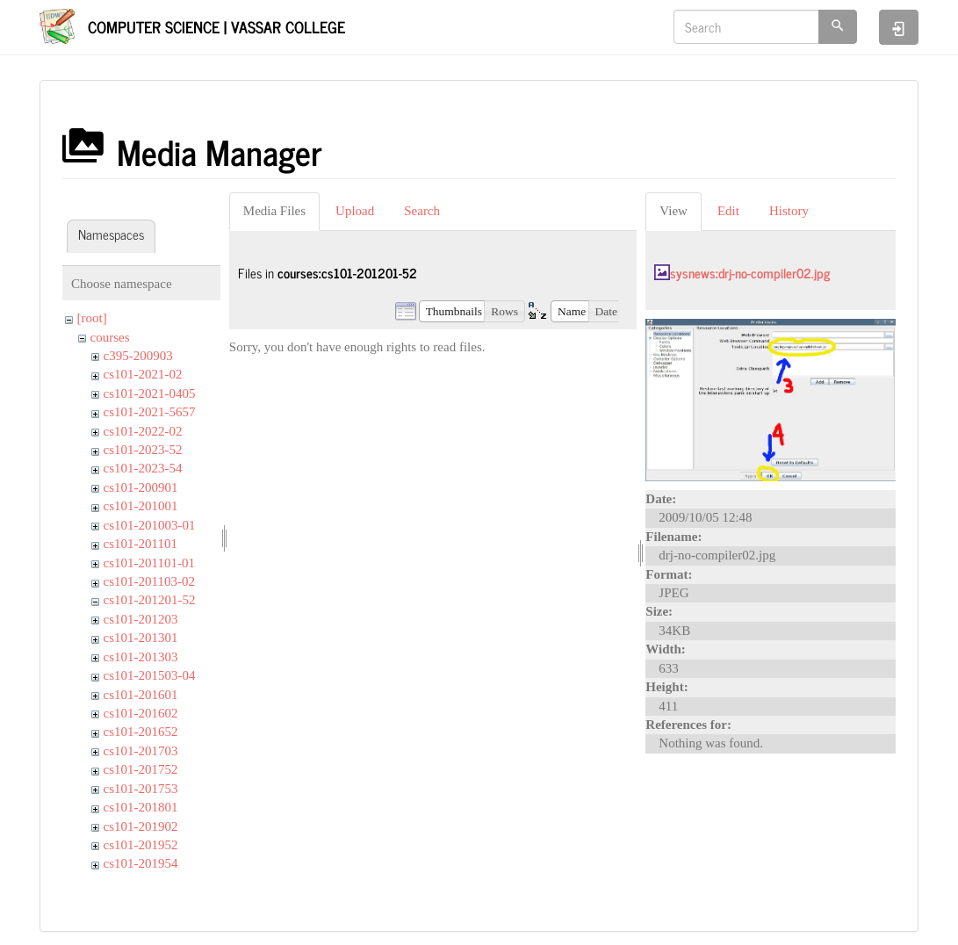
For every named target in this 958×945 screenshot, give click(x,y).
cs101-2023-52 (143, 450)
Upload (354, 211)
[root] (92, 318)
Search (422, 211)
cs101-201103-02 (149, 581)
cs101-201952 (141, 845)
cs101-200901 (141, 487)
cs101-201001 (141, 506)
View (673, 211)
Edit (728, 211)
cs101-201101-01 (149, 563)
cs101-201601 (141, 695)
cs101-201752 (141, 769)
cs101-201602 (141, 713)
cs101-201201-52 (150, 600)
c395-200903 (138, 356)
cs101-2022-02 (143, 431)
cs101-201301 (141, 638)
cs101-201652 (141, 732)
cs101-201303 (141, 657)
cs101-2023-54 (143, 468)
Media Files (274, 211)
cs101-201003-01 (150, 525)
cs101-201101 (140, 544)
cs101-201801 (141, 807)
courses (110, 337)
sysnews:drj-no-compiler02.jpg (750, 273)
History (789, 211)
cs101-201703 (141, 751)
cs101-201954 (141, 863)
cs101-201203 (141, 619)
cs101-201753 (141, 789)
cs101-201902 (141, 826)
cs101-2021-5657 (150, 412)
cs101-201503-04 (150, 675)
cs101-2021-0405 (150, 393)
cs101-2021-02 (143, 374)
